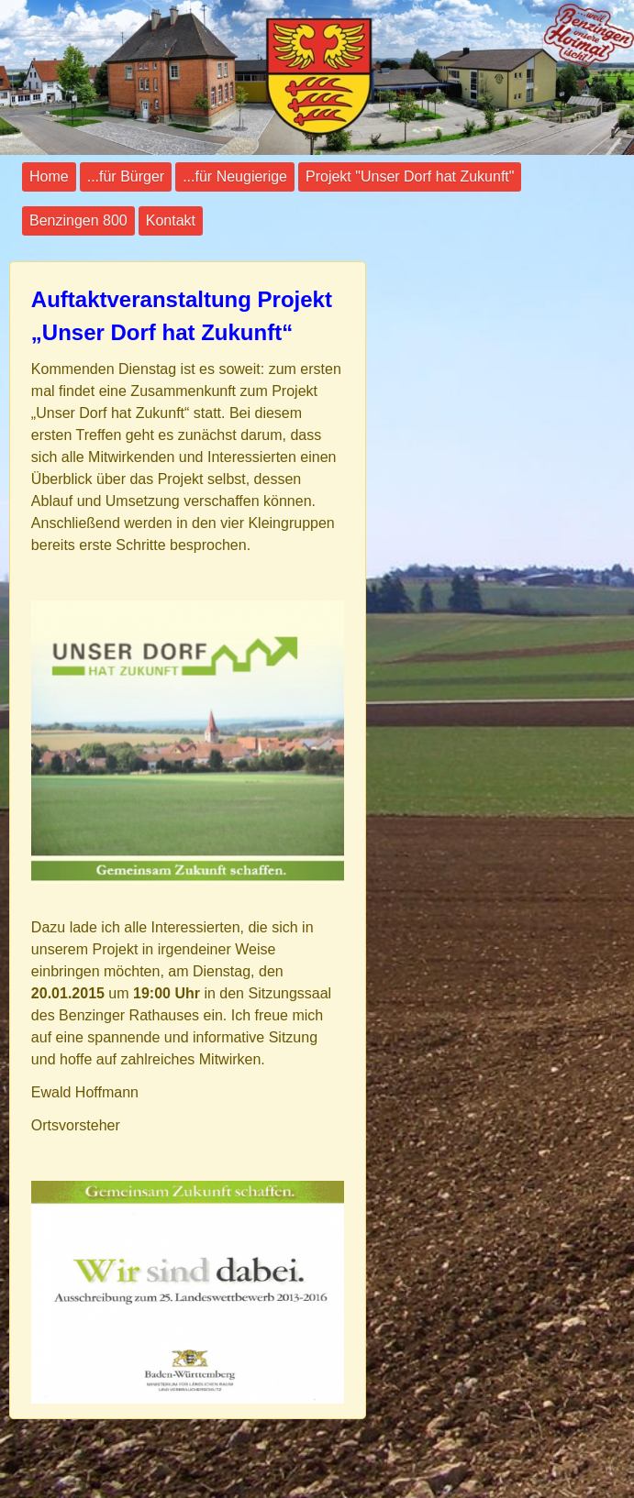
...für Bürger (125, 176)
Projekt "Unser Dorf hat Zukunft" (410, 176)
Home (49, 176)
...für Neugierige (235, 176)
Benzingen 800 (78, 220)
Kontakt (170, 220)
